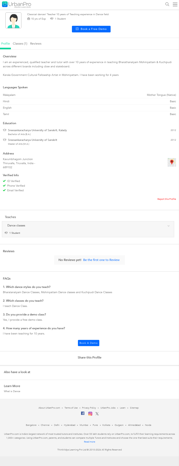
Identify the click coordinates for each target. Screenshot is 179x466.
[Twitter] (97, 414)
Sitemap (134, 407)
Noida (148, 425)
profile (5, 44)
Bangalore (31, 425)
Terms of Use (71, 407)
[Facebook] (82, 414)
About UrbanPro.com (49, 407)
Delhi (57, 425)
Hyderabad (69, 425)
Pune (95, 425)
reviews (35, 44)
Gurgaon (119, 425)
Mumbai (84, 425)
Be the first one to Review (101, 260)
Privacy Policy (89, 407)
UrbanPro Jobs (107, 407)
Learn (123, 407)
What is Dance (12, 391)
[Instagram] (90, 415)
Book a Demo (88, 343)
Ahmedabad (134, 425)
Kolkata (106, 425)
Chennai (45, 425)
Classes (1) (20, 44)
